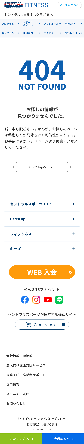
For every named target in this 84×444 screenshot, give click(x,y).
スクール (32, 24)
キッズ (15, 249)
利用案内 (28, 33)
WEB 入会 (42, 272)
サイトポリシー (26, 418)
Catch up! (18, 219)
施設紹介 (70, 23)
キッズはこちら (69, 5)
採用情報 (12, 384)
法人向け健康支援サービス (26, 365)
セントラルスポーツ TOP (30, 204)
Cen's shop (44, 324)
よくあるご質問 (17, 394)
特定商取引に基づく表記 (42, 424)
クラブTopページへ (42, 167)
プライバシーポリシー (51, 418)
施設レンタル (72, 33)
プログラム (8, 23)
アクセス (49, 33)
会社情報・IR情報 (19, 355)
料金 (8, 33)
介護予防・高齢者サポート (26, 374)
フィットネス (21, 234)
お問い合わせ (16, 403)
